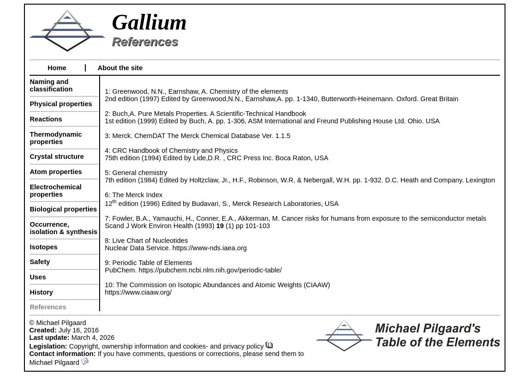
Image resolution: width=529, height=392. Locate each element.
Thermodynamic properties (56, 138)
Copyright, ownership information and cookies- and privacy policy (171, 346)
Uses (38, 277)
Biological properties (63, 209)
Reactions (46, 119)
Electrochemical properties (56, 190)
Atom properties (56, 171)
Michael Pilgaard (59, 362)
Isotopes (44, 247)
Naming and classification (51, 85)
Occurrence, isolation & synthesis (64, 228)
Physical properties (61, 104)
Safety (40, 261)
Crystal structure (57, 156)
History (41, 292)
